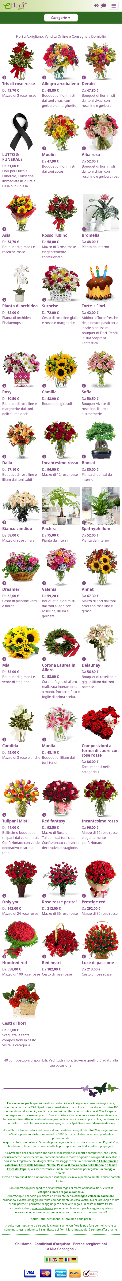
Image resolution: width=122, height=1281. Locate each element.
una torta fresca (42, 1208)
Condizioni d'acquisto (52, 1243)
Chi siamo (23, 1243)
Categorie (59, 17)
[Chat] (105, 5)
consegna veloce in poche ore (94, 1196)
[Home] (97, 5)
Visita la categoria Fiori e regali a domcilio (75, 1190)
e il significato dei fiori (51, 1229)
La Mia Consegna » (61, 1249)
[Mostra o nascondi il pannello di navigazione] (114, 6)
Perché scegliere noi (90, 1243)
